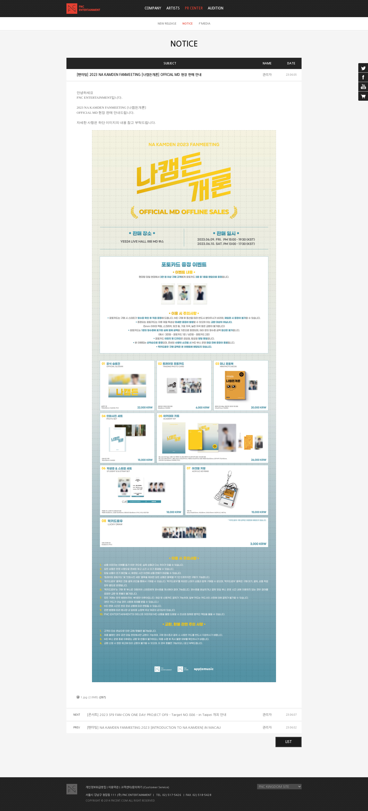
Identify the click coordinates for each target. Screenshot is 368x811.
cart (363, 96)
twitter (363, 67)
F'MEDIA (204, 23)
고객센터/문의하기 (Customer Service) (145, 787)
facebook (363, 77)
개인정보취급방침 (96, 787)
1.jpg (83, 697)
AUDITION (215, 8)
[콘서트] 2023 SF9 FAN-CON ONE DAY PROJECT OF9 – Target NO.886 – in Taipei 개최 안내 (156, 714)
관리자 (267, 74)
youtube (363, 86)
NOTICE (187, 23)
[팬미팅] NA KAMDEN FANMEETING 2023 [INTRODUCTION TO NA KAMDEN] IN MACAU (154, 727)
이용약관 (113, 787)
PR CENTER (194, 8)
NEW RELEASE (167, 23)
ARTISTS (173, 8)
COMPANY (153, 8)
